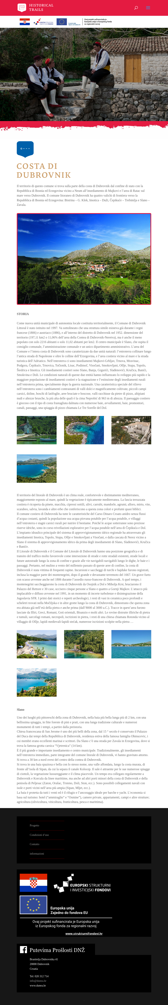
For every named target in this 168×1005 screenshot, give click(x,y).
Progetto (34, 825)
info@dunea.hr (38, 980)
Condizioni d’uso (39, 834)
